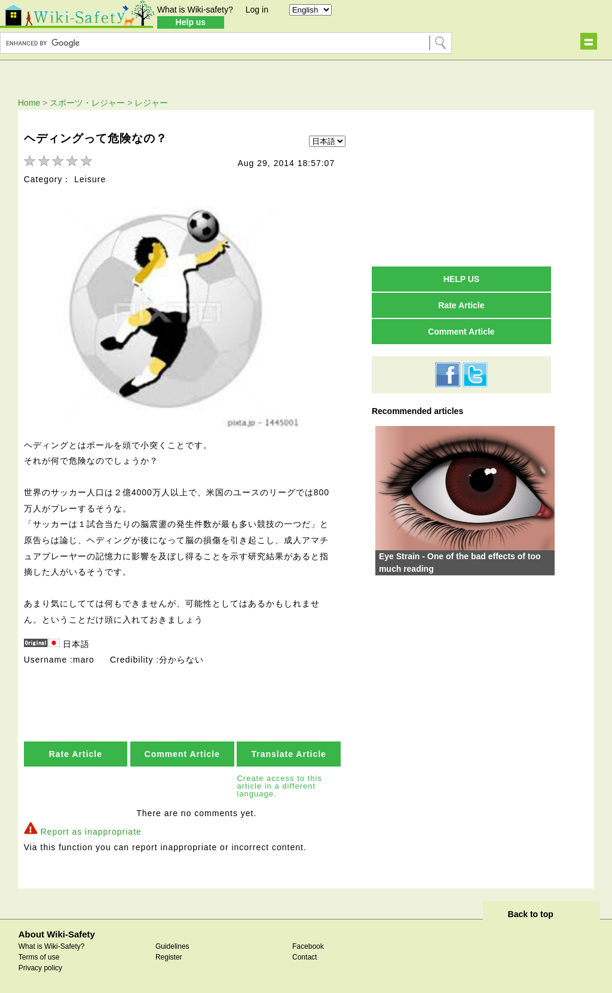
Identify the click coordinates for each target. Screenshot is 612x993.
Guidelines (172, 944)
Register (168, 955)
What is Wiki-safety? (195, 9)
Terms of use (39, 955)
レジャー (151, 103)
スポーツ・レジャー (87, 103)
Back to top (530, 912)
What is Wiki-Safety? (52, 944)
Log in (257, 9)
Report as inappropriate (91, 829)
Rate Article (75, 752)
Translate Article (288, 752)
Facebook (308, 944)
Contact (304, 955)
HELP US (461, 279)
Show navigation (588, 41)
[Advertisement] (461, 187)
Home (29, 103)
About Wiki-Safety (57, 932)
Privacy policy (40, 966)
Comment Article (183, 752)
